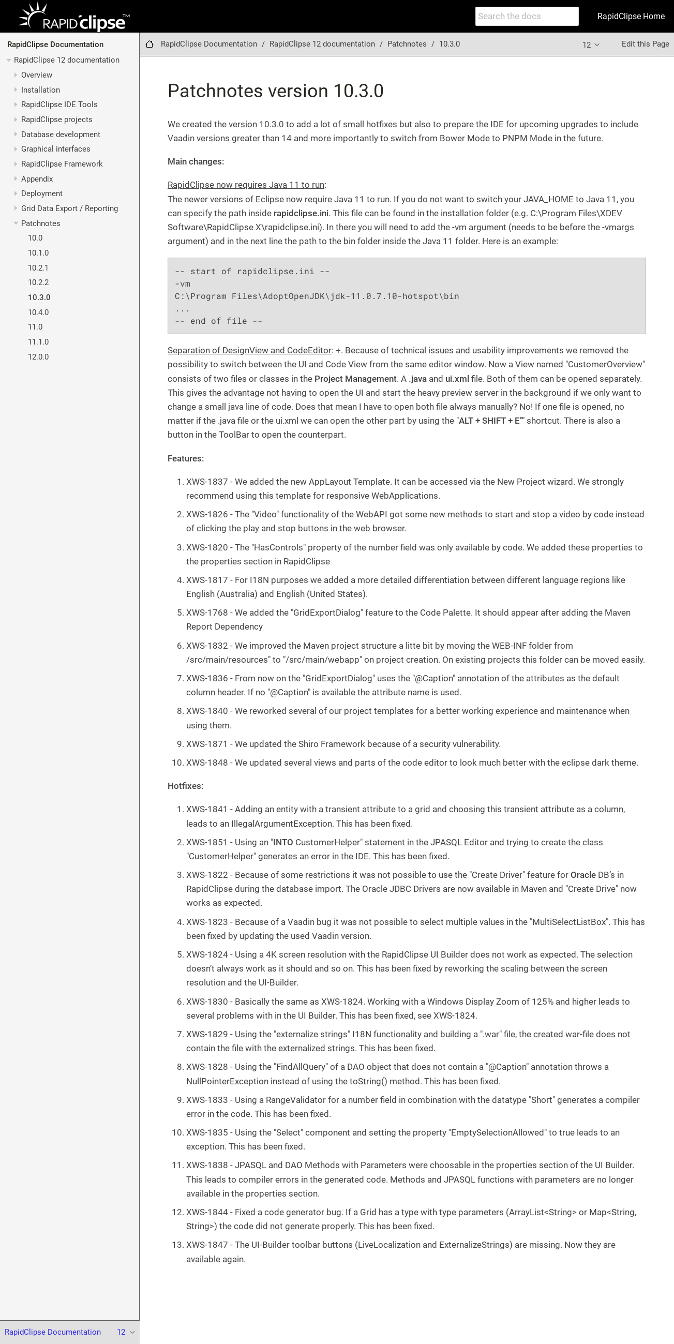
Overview (36, 75)
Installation (40, 90)
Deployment (42, 193)
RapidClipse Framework (62, 164)
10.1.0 (38, 253)
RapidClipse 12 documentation (66, 60)
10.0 (35, 238)
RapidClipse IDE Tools (59, 104)
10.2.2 (38, 282)
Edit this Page (645, 44)
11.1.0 (38, 342)
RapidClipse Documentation (55, 44)
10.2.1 (38, 268)
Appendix (37, 179)
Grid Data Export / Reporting (69, 208)
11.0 (35, 327)
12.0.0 (38, 357)
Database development (60, 134)
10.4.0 (38, 312)
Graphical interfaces (56, 149)
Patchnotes (41, 223)
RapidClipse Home (631, 16)
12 (591, 44)
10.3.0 (39, 297)
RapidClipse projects (57, 119)
